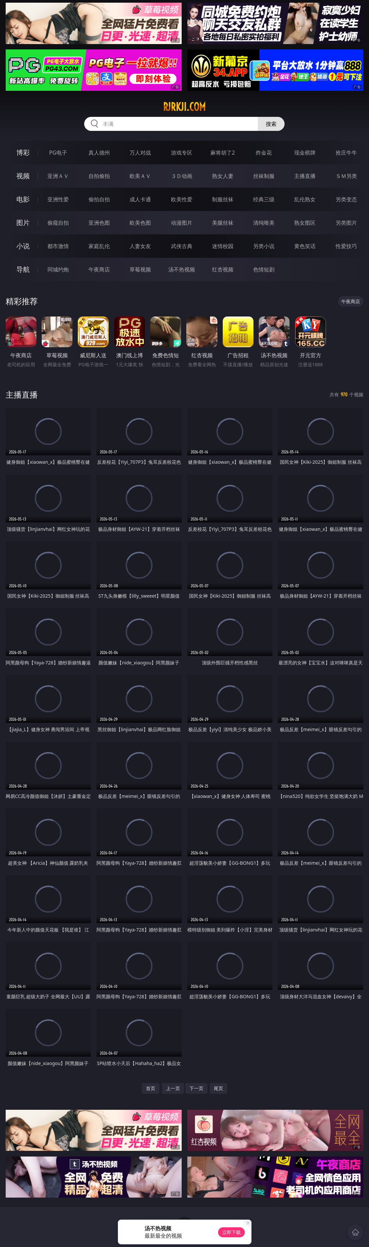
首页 (150, 1088)
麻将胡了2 (222, 152)
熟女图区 (305, 222)
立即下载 (231, 1232)
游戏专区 (181, 152)
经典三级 (263, 199)
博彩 (23, 152)
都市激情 (58, 246)
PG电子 (58, 152)
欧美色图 (140, 222)
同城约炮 (58, 269)
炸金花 (264, 152)
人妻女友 (140, 246)
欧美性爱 (181, 199)
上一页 (173, 1088)
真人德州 (99, 152)
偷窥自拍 (58, 222)
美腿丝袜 (222, 222)
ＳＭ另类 (346, 176)
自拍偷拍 (99, 176)
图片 (23, 222)
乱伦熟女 (305, 199)
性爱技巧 (346, 246)
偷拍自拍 (99, 199)
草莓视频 (140, 269)
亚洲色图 (99, 222)
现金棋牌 (305, 152)
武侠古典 (181, 246)
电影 (23, 199)
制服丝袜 (222, 199)
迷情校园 (222, 246)
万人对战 (140, 152)
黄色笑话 (305, 246)
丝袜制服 (263, 176)
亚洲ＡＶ (58, 176)
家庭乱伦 (99, 246)
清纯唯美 (263, 222)
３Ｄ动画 (181, 176)
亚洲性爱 (58, 199)
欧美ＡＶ (140, 176)
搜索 (271, 124)
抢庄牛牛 (346, 152)
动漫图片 (181, 222)
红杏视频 (222, 269)
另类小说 (263, 246)
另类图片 (346, 222)
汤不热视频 (181, 269)
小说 (23, 245)
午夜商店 (99, 269)
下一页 (196, 1088)
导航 (23, 269)
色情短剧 (263, 269)
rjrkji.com (184, 107)
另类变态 (346, 199)
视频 (23, 175)
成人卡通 (140, 199)
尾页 (218, 1088)
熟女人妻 (222, 176)
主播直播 (305, 176)
